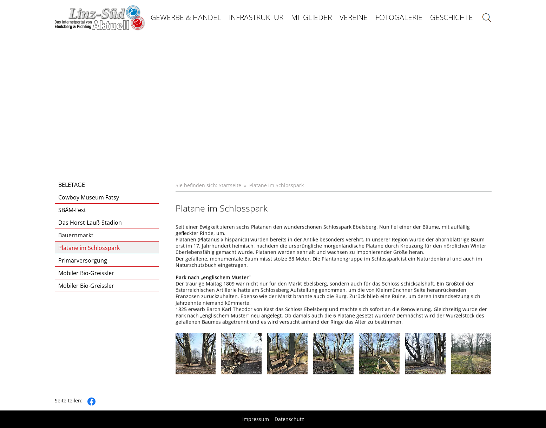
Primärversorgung (82, 260)
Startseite (230, 185)
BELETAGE (71, 185)
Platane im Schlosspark (89, 248)
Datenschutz (289, 419)
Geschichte (451, 17)
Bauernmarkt (75, 235)
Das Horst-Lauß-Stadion (90, 222)
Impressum (255, 419)
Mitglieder (311, 17)
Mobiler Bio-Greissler (86, 273)
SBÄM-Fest (72, 210)
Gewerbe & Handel (186, 17)
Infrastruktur (256, 17)
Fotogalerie (398, 17)
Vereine (354, 17)
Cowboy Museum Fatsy (88, 197)
